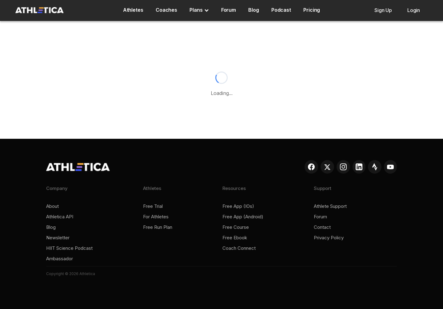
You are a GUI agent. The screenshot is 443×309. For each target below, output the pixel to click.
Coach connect (239, 248)
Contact (322, 227)
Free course (235, 227)
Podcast (281, 10)
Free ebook (234, 237)
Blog (253, 10)
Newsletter (58, 237)
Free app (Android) (242, 216)
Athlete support (330, 206)
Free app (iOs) (238, 206)
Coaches (166, 10)
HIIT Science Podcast (69, 248)
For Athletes (156, 216)
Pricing (311, 10)
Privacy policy (329, 237)
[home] (39, 10)
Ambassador (59, 258)
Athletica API (59, 216)
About (52, 206)
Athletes (133, 10)
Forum (228, 10)
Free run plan (157, 227)
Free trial (153, 206)
